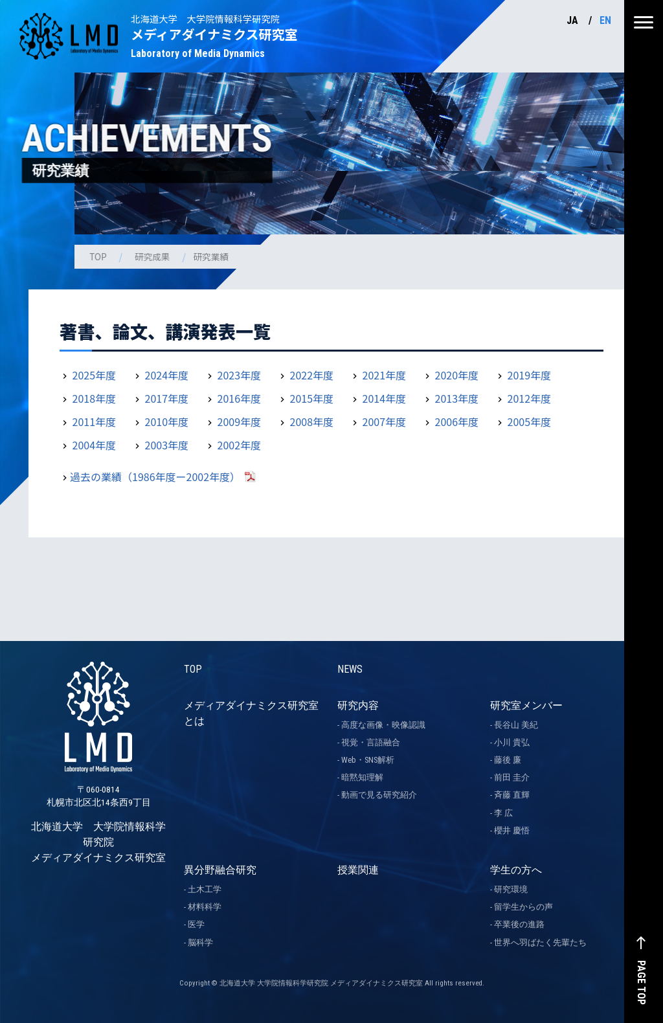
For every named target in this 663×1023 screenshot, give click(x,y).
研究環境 (511, 889)
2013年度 (457, 398)
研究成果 (154, 256)
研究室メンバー (526, 705)
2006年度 (457, 421)
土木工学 (204, 889)
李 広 (503, 813)
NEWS (350, 669)
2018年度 (95, 398)
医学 (196, 924)
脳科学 (200, 942)
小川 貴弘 (512, 742)
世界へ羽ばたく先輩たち (540, 942)
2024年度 (167, 375)
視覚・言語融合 (370, 742)
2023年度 (240, 375)
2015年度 (312, 398)
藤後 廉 (507, 760)
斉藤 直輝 (512, 795)
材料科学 (204, 907)
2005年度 (530, 421)
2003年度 (167, 445)
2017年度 (167, 398)
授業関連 (358, 870)
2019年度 (530, 375)
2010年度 (167, 421)
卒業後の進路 (519, 924)
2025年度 (95, 375)
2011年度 (95, 421)
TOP (99, 256)
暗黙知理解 (362, 777)
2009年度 (240, 421)
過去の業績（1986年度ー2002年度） (155, 476)
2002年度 (240, 445)
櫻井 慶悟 (512, 830)
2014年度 (385, 398)
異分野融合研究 (220, 870)
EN (605, 20)
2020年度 (457, 375)
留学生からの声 (523, 907)
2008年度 (312, 421)
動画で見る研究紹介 (379, 795)
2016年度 (240, 398)
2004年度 (95, 445)
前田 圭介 (512, 777)
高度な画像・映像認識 (383, 725)
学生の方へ (516, 870)
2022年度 (312, 375)
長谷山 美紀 (516, 725)
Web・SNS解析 (367, 760)
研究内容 (358, 705)
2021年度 (385, 375)
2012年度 (530, 398)
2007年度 (385, 421)
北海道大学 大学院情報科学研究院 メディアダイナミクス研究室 (98, 789)
